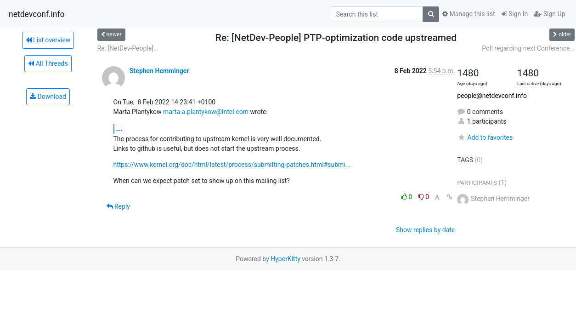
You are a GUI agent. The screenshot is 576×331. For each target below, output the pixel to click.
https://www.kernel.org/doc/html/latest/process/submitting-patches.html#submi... (231, 164)
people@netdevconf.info (492, 95)
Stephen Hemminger (159, 70)
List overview (48, 40)
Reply (118, 206)
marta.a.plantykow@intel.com (205, 111)
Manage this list (468, 13)
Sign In (515, 13)
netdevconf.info (37, 14)
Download (48, 96)
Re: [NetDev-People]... (127, 48)
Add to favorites (485, 137)
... (119, 128)
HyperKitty (285, 259)
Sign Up (549, 13)
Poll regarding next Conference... (528, 48)
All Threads (48, 63)
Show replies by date (425, 230)
